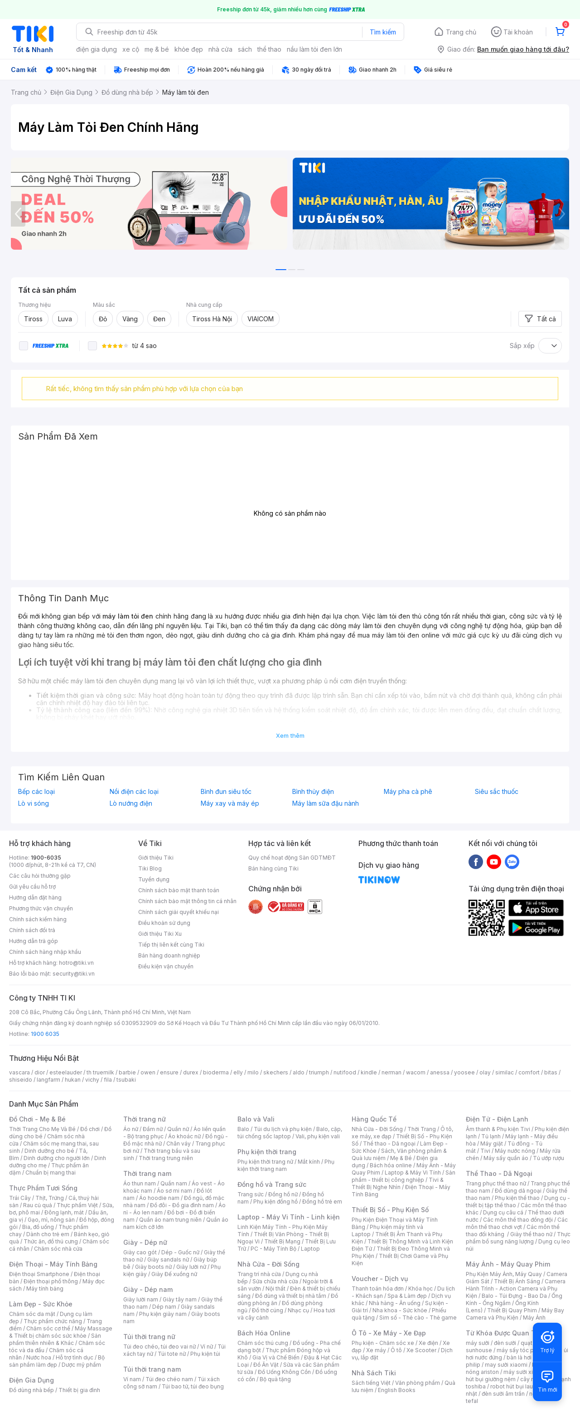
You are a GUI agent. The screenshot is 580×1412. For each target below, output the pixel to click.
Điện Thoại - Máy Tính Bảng (53, 1264)
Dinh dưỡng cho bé (49, 1150)
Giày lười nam (140, 1299)
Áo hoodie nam (159, 1197)
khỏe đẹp (188, 49)
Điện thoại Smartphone (39, 1274)
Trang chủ (461, 32)
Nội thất (275, 1288)
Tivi (485, 1150)
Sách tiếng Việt (371, 1382)
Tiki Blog (150, 868)
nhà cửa (220, 49)
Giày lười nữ (191, 1266)
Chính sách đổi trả (32, 930)
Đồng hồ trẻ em (322, 1201)
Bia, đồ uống (38, 1226)
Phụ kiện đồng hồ (275, 1201)
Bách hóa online (391, 1165)
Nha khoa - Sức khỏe (399, 1310)
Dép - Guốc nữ (180, 1252)
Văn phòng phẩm (417, 1382)
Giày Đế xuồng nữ (174, 1274)
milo (253, 1072)
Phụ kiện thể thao (517, 1197)
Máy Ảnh (534, 1317)
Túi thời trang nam (152, 1369)
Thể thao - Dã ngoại (389, 1143)
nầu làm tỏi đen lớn (314, 49)
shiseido (20, 1079)
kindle (369, 1072)
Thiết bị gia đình (79, 1390)
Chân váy (178, 1143)
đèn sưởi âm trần (503, 1393)
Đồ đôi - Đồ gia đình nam (182, 1205)
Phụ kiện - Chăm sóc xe (383, 1342)
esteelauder (65, 1072)
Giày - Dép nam (148, 1289)
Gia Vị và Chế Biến (276, 1357)
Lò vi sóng (33, 803)
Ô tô (396, 1350)
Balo (243, 1129)
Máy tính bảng (44, 1288)
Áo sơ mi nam (174, 1190)
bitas (550, 1072)
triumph (319, 1072)
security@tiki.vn (74, 973)
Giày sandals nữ (168, 1259)
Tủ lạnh (491, 1136)
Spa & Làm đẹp (407, 1295)
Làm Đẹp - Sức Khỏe (40, 1304)
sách (245, 49)
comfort (529, 1072)
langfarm (48, 1079)
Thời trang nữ (144, 1119)
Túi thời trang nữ (149, 1336)
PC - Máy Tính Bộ (273, 1248)
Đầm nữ (153, 1129)
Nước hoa (38, 1357)
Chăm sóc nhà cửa (58, 1248)
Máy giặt (491, 1143)
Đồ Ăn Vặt (266, 1364)
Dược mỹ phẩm (81, 1364)
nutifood (345, 1072)
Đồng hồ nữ (283, 1194)
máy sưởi (477, 1342)
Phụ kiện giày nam (163, 1313)
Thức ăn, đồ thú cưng (51, 1241)
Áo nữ (130, 1129)
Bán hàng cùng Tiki (273, 868)
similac (504, 1072)
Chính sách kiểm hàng (38, 919)
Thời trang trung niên (166, 1158)
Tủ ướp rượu (548, 1158)
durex (190, 1072)
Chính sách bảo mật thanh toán (178, 890)
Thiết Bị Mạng (282, 1241)
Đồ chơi (90, 1129)
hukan (73, 1079)
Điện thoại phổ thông (51, 1281)
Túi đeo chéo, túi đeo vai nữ (159, 1346)
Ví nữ (206, 1346)
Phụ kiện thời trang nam (285, 1165)
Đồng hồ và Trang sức (271, 1184)
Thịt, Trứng (49, 1197)
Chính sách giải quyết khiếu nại (178, 912)
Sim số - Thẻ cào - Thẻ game (418, 1317)
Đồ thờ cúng (267, 1310)
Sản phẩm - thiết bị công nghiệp (403, 1176)
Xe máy (376, 1350)
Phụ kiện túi (205, 1353)
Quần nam (173, 1183)
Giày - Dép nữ (145, 1242)
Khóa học (420, 1288)
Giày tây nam (180, 1299)
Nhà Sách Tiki (374, 1373)
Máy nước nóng (515, 1150)
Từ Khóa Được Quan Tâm (505, 1333)
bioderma (216, 1072)
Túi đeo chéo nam (169, 1379)
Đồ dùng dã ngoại (518, 1190)
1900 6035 (45, 1033)
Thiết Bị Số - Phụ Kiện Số (390, 1210)
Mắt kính (309, 1161)
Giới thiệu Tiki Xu (160, 933)
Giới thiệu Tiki (156, 857)
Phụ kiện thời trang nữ (265, 1161)
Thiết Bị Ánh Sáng (517, 1281)
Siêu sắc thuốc (496, 791)
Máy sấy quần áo (505, 1158)
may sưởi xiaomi (506, 1364)
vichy (92, 1079)
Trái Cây (20, 1197)
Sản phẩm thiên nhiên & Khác (55, 1339)
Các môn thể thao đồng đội (518, 1219)
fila (108, 1079)
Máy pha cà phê (408, 791)
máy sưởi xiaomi (524, 1371)
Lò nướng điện (131, 803)
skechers (275, 1072)
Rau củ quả (37, 1205)
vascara (19, 1072)
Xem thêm (290, 735)
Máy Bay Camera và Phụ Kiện (515, 1314)
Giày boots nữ (153, 1266)
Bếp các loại (36, 791)
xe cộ (130, 49)
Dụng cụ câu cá (503, 1212)
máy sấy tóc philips (522, 1350)
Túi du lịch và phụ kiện (283, 1129)
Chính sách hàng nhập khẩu (45, 951)
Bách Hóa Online (263, 1333)
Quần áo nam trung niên (170, 1219)
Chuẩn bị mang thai (50, 1172)
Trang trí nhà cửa (259, 1274)
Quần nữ (178, 1129)
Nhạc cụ (298, 1310)
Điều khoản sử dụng (164, 922)
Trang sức (250, 1194)
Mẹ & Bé (401, 1158)
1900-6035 (46, 857)
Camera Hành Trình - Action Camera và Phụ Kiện (516, 1288)
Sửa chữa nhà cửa (275, 1281)
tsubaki (126, 1079)
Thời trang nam (147, 1173)
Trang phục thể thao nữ (496, 1183)
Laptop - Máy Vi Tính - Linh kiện (288, 1217)
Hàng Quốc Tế (374, 1119)
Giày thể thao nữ (531, 1234)
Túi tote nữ (172, 1353)
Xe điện (428, 1342)
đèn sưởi (505, 1342)
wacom (415, 1072)
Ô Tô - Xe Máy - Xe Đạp (389, 1333)
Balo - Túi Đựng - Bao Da (514, 1295)
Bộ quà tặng (275, 1379)
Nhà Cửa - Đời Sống (268, 1264)
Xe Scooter (421, 1350)
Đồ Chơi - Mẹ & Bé (37, 1119)
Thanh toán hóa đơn (378, 1288)
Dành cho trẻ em (47, 1234)
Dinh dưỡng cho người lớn (57, 1158)
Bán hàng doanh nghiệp (169, 955)
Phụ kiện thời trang (266, 1152)
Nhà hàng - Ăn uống (394, 1303)
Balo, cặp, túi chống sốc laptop (289, 1133)
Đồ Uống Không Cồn (284, 1371)
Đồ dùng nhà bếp (31, 1390)
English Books (397, 1390)
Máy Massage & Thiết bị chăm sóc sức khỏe (60, 1332)
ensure (169, 1072)
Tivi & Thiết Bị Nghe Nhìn (398, 1183)
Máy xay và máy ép (230, 803)
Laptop (310, 1248)
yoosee (464, 1072)
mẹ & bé (157, 49)
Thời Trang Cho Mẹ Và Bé (42, 1129)
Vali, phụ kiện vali (317, 1136)
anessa (440, 1072)
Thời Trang (421, 1129)
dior (39, 1072)
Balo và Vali (256, 1119)
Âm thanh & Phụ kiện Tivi (498, 1129)
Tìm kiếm (383, 32)
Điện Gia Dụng (31, 1380)
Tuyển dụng (153, 879)
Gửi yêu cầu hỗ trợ (32, 886)
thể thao (269, 49)
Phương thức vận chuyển (41, 908)
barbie (127, 1072)
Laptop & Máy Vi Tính (413, 1172)
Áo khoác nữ (184, 1136)
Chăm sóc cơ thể (48, 1328)
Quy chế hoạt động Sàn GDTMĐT (292, 857)
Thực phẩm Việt (77, 1205)
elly (238, 1072)
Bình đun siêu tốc (226, 791)
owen (147, 1072)
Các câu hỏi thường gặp (40, 875)
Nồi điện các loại (134, 791)
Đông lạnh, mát (64, 1212)
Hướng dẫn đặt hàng (35, 897)
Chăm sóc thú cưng (262, 1342)
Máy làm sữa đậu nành (325, 803)
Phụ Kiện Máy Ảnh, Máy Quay (504, 1274)
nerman (391, 1072)
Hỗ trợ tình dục (74, 1357)
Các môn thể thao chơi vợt (517, 1223)
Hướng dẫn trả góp (33, 941)
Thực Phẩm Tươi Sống (43, 1188)
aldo (298, 1072)
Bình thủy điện (313, 791)
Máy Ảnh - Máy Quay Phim (508, 1264)
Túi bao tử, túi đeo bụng (193, 1386)
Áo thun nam (139, 1183)
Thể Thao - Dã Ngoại (499, 1173)
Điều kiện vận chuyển (165, 966)
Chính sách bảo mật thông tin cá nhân (187, 901)
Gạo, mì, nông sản (51, 1219)
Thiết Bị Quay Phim (512, 1310)
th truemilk (100, 1072)
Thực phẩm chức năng (53, 1321)
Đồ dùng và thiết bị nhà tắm (290, 1295)
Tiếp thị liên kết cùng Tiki (171, 944)
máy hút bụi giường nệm (514, 1375)
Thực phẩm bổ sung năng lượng (518, 1238)
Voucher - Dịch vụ (380, 1278)
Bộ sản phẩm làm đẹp (57, 1361)
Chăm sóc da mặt (32, 1313)
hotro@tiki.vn (76, 962)
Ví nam (132, 1379)
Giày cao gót (140, 1252)
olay (485, 1072)
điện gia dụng (96, 49)
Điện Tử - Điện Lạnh (497, 1119)
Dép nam (164, 1306)
